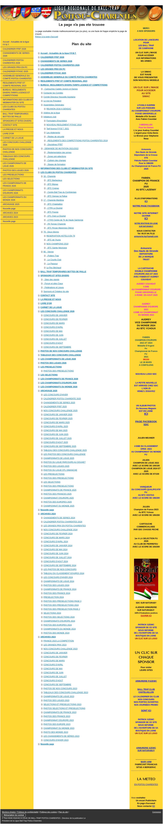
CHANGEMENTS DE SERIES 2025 (59, 403)
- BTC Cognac (52, 188)
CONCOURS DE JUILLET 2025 (57, 438)
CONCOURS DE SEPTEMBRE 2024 (59, 565)
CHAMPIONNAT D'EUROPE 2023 (58, 720)
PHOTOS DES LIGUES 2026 (53, 363)
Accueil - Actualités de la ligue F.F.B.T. (58, 53)
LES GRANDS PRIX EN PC (52, 69)
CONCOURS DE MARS (54, 323)
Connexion (156, 812)
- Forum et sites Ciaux (53, 283)
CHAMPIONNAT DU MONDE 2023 (58, 728)
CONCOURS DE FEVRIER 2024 (57, 534)
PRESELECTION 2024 (53, 597)
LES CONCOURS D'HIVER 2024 (58, 577)
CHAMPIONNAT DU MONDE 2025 (58, 506)
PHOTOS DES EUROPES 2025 (57, 502)
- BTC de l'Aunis (53, 240)
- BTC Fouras (52, 212)
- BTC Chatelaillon (54, 204)
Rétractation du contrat (14, 815)
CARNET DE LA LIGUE (51, 307)
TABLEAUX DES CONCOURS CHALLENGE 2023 (65, 692)
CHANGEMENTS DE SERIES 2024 (59, 518)
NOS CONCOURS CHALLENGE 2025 (60, 410)
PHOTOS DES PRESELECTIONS (58, 371)
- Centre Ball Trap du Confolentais (61, 192)
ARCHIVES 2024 (48, 514)
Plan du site (63, 812)
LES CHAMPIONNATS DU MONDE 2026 (58, 387)
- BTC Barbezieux (54, 180)
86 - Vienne (48, 252)
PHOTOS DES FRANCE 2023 (56, 716)
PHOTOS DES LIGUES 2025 (56, 466)
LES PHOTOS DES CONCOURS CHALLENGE (64, 454)
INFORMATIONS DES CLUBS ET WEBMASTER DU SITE (66, 168)
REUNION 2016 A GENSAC (58, 109)
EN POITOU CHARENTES (146, 784)
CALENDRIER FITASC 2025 (53, 73)
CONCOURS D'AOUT (53, 343)
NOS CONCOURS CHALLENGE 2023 (60, 649)
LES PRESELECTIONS (51, 367)
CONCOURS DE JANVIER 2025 (57, 414)
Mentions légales (9, 812)
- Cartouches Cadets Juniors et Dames (60, 89)
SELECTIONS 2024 (52, 613)
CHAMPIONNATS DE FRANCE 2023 (59, 712)
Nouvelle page (47, 510)
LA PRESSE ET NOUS (50, 299)
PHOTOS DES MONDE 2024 (56, 633)
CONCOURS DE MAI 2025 (55, 430)
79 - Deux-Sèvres (51, 232)
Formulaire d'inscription (56, 121)
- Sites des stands (51, 279)
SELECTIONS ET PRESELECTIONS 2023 (62, 704)
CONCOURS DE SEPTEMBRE (57, 347)
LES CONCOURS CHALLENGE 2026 (57, 311)
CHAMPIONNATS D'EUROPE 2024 (59, 621)
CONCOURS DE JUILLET (55, 339)
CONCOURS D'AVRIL (53, 327)
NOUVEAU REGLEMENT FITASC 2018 (64, 125)
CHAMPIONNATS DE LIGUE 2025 (58, 458)
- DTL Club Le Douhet (56, 216)
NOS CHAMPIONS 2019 (57, 244)
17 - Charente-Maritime (53, 200)
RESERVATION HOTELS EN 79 (60, 236)
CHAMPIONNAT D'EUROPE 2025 (58, 498)
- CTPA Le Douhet (54, 208)
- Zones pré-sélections (56, 156)
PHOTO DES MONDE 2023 (55, 732)
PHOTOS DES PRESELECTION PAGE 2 (61, 609)
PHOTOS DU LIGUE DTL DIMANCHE (60, 470)
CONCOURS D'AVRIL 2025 (55, 426)
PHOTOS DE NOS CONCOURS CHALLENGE (61, 351)
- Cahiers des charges (56, 160)
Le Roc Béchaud (53, 268)
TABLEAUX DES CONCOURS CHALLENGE (60, 355)
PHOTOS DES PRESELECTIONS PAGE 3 (62, 601)
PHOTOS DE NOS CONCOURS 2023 (60, 688)
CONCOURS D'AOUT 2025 (55, 442)
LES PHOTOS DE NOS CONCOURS (59, 569)
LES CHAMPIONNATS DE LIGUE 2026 (58, 359)
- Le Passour (52, 264)
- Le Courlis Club (53, 260)
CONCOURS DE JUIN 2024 (55, 553)
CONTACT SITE (47, 295)
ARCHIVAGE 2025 (48, 391)
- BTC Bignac (52, 184)
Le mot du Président (52, 101)
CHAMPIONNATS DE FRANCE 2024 (59, 589)
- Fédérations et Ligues (53, 287)
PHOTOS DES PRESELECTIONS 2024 (61, 605)
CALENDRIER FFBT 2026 (52, 57)
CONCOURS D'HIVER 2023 (55, 740)
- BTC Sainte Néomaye (56, 248)
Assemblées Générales (53, 105)
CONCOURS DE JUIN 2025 (55, 434)
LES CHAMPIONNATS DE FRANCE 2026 (59, 379)
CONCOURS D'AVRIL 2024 (55, 541)
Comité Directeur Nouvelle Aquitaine (59, 97)
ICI (153, 806)
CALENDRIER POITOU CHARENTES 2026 (60, 65)
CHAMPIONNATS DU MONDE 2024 (59, 629)
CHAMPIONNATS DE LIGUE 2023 (58, 696)
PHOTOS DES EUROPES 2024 (57, 625)
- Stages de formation (55, 164)
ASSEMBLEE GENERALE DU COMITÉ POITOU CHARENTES (68, 77)
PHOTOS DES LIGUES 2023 (56, 700)
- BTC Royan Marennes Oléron (60, 228)
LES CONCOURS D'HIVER (55, 395)
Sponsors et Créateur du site (56, 291)
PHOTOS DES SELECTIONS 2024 (59, 617)
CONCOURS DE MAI (52, 331)
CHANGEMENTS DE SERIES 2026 (56, 61)
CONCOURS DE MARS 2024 (56, 538)
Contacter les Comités (53, 93)
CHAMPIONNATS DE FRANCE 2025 (59, 490)
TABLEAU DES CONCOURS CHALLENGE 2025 (65, 450)
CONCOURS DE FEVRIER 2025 (57, 418)
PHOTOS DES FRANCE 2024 (56, 593)
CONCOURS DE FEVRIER (55, 319)
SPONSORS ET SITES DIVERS (54, 275)
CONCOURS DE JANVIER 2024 (57, 545)
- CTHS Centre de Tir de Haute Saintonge (64, 220)
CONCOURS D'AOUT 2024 (55, 561)
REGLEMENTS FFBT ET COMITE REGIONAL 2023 (63, 81)
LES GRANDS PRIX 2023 (54, 645)
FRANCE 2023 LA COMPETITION (58, 641)
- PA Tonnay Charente (56, 224)
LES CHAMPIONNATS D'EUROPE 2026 (58, 383)
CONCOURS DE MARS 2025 (56, 422)
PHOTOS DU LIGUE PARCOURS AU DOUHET (64, 462)
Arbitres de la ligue (51, 113)
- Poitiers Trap (52, 256)
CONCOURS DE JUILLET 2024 (57, 557)
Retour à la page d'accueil (46, 37)
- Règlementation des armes (58, 152)
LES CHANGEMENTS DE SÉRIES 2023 (61, 736)
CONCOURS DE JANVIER (55, 315)
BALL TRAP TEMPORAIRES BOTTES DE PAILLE (63, 271)
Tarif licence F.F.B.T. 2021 (57, 129)
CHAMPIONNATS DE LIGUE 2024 (58, 581)
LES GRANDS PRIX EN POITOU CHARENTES (64, 526)
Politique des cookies (48, 812)
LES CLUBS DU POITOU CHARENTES (58, 172)
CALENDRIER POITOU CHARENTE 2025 (62, 399)
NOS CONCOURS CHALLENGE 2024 (60, 530)
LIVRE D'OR (46, 303)
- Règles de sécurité (55, 136)
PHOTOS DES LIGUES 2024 (56, 585)
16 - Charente (49, 176)
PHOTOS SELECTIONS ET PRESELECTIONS (64, 708)
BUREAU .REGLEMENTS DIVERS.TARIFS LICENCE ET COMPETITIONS (73, 85)
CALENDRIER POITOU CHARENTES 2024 (62, 522)
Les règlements (53, 133)
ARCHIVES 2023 (48, 637)
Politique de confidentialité (27, 812)
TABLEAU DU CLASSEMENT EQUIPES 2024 (63, 573)
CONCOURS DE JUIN (53, 335)
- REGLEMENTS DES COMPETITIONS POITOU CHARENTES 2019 (77, 140)
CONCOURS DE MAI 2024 (55, 549)
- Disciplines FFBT (54, 144)
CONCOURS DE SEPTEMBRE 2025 (59, 446)
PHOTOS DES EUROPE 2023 (56, 724)
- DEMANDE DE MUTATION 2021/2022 (61, 148)
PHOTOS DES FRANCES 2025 (57, 494)
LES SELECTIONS (48, 375)
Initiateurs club (49, 117)
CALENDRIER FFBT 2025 (55, 406)
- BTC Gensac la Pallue (56, 196)
